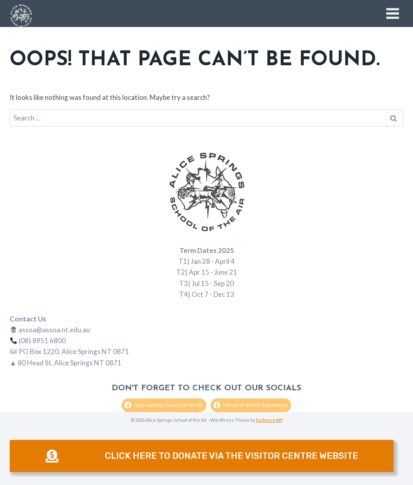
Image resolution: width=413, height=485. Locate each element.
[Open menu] (392, 13)
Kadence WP (269, 420)
